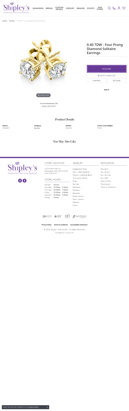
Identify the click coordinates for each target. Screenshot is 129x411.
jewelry (4, 21)
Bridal (49, 8)
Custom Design (59, 8)
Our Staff (104, 178)
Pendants (76, 190)
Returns (117, 81)
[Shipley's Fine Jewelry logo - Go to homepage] (16, 8)
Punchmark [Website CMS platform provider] (69, 233)
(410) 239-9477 (49, 106)
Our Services (106, 175)
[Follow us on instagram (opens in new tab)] (20, 181)
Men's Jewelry (78, 199)
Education (104, 169)
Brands (81, 8)
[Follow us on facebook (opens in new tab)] (24, 181)
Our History (105, 172)
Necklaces (77, 187)
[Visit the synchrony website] (79, 216)
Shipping (96, 81)
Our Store (100, 8)
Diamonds (38, 8)
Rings (75, 181)
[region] (43, 61)
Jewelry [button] (70, 8)
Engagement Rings (80, 169)
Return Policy (106, 181)
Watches (76, 202)
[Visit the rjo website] (67, 216)
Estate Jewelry (78, 196)
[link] (114, 8)
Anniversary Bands (80, 178)
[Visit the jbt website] (58, 216)
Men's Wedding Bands (81, 172)
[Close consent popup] (47, 407)
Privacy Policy (47, 225)
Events (90, 8)
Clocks (75, 205)
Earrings (11, 21)
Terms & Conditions (108, 187)
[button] (109, 8)
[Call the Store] (51, 173)
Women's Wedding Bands (82, 175)
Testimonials (105, 184)
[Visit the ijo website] (47, 216)
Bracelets (76, 193)
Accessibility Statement (78, 225)
